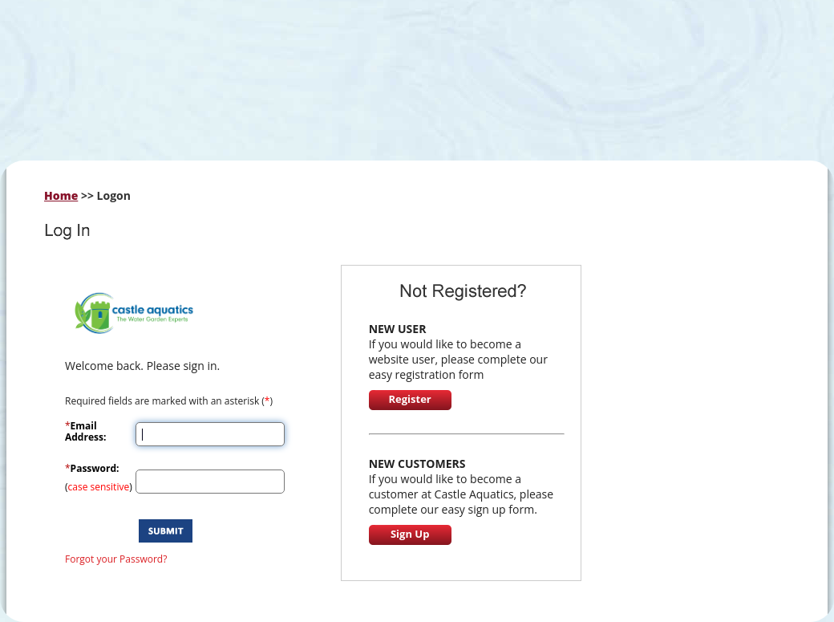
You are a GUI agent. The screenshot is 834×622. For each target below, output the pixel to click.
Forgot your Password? (116, 559)
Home (61, 195)
